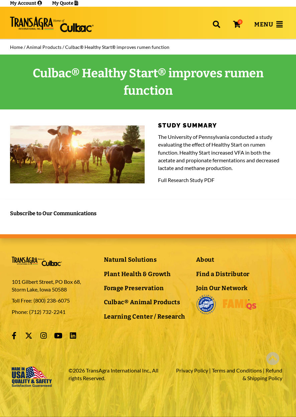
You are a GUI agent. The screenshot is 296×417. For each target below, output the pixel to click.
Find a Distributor (223, 274)
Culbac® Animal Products (142, 302)
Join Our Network (222, 288)
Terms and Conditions (237, 370)
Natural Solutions (130, 259)
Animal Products (43, 47)
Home (16, 47)
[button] (216, 24)
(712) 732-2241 (46, 312)
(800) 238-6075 (51, 300)
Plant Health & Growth (137, 274)
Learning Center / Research (144, 316)
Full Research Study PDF (186, 180)
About (205, 259)
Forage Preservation (134, 288)
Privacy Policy (192, 370)
